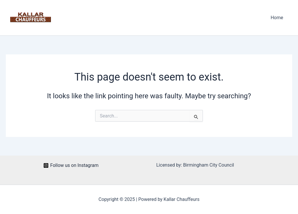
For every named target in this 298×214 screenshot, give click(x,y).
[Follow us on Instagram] (70, 165)
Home (277, 17)
